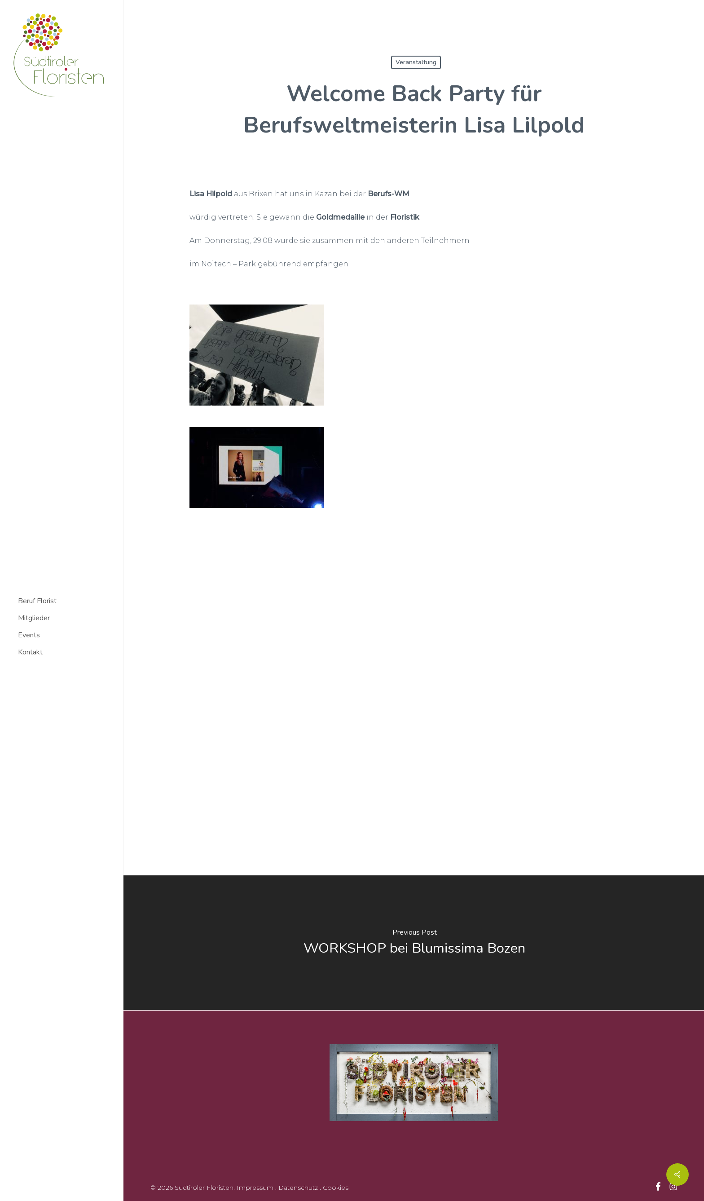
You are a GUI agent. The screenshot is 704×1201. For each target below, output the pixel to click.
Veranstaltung (416, 62)
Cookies (335, 1187)
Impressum (255, 1187)
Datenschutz (298, 1187)
